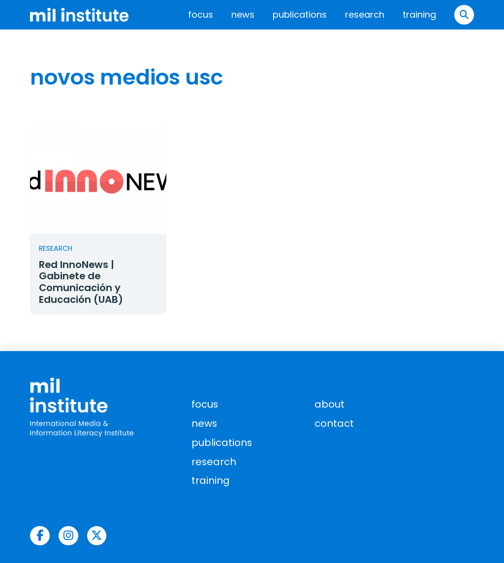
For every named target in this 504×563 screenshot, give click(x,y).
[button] (464, 15)
